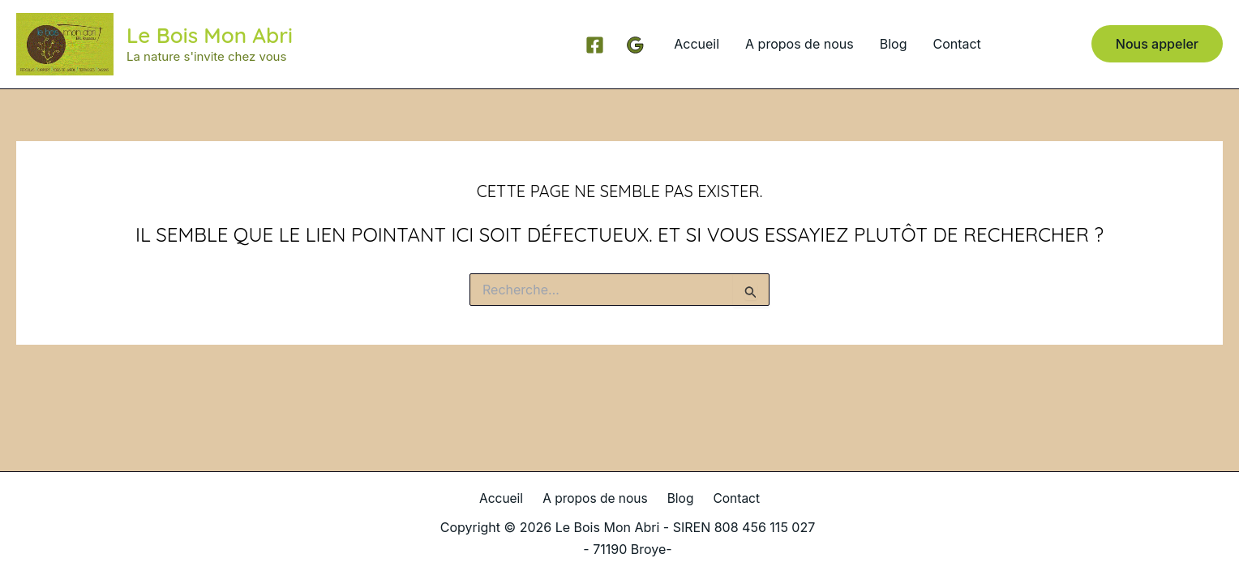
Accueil (696, 44)
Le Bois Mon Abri (209, 35)
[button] (1157, 43)
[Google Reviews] (635, 45)
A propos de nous (799, 44)
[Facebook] (594, 45)
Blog (893, 44)
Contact (956, 44)
